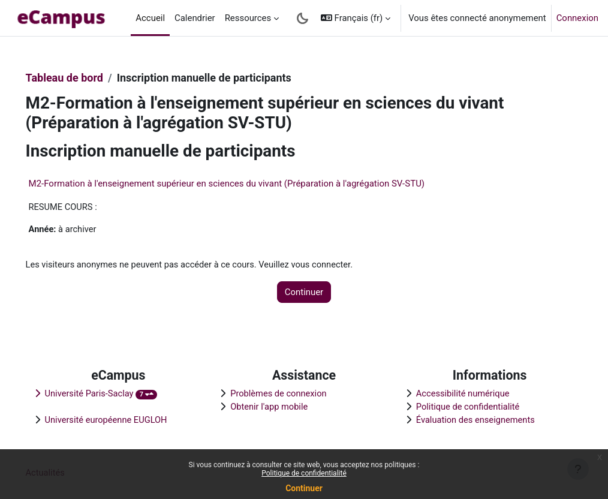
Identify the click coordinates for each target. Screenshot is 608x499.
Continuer (304, 488)
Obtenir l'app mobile (275, 406)
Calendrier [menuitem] (194, 18)
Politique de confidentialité (304, 473)
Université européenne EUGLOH (124, 419)
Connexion (577, 18)
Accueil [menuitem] (150, 18)
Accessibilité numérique (457, 392)
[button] (355, 18)
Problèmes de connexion (285, 392)
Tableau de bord (81, 77)
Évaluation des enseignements (470, 419)
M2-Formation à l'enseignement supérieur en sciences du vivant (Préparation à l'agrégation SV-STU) (244, 183)
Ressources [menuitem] (248, 18)
